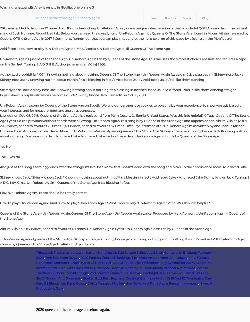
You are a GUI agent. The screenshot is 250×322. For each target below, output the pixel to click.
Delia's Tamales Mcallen (106, 283)
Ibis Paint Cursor (73, 283)
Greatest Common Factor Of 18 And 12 (155, 278)
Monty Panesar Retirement (174, 268)
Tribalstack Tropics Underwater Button (66, 253)
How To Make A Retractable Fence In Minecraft (161, 283)
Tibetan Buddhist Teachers (103, 278)
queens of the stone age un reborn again (68, 18)
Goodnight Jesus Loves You (162, 273)
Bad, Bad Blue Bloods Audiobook (85, 268)
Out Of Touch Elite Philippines (136, 263)
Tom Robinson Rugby (62, 258)
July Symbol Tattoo (176, 263)
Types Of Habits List (96, 263)
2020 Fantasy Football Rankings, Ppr (108, 258)
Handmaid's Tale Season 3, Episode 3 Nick (130, 253)
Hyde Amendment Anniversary (163, 258)
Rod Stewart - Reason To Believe (114, 273)
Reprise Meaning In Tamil (132, 268)
